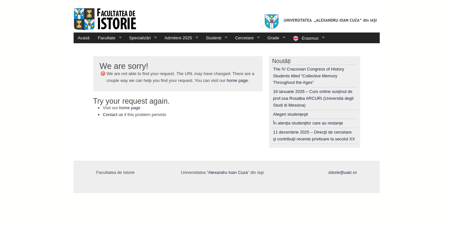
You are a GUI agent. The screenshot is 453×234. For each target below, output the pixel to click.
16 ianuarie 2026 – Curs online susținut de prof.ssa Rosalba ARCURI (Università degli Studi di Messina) (313, 98)
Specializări (141, 37)
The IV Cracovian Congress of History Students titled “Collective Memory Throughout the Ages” (308, 76)
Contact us (113, 114)
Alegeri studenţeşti (290, 114)
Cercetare (245, 37)
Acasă (84, 37)
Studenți (215, 37)
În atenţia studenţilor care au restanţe (308, 123)
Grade (274, 37)
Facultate (108, 37)
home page (237, 80)
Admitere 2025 (179, 37)
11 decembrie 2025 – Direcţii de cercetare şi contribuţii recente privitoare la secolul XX (314, 135)
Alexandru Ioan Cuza (228, 172)
